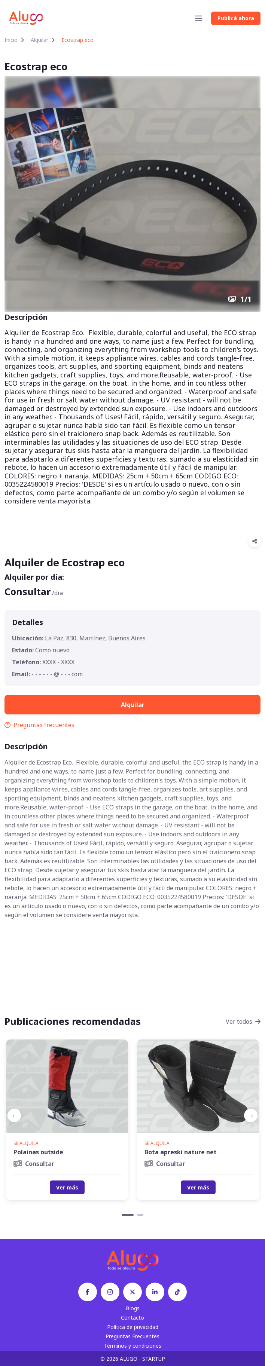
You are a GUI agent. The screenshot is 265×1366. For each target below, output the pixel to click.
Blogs (133, 1308)
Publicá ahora (235, 18)
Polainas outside (38, 1152)
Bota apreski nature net (180, 1152)
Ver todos (243, 1021)
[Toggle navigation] (198, 18)
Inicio (11, 39)
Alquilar (39, 39)
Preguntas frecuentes (39, 725)
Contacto (132, 1317)
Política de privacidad (132, 1326)
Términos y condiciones (132, 1345)
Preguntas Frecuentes (132, 1336)
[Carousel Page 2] (140, 1215)
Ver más (67, 1187)
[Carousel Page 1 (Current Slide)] (128, 1215)
